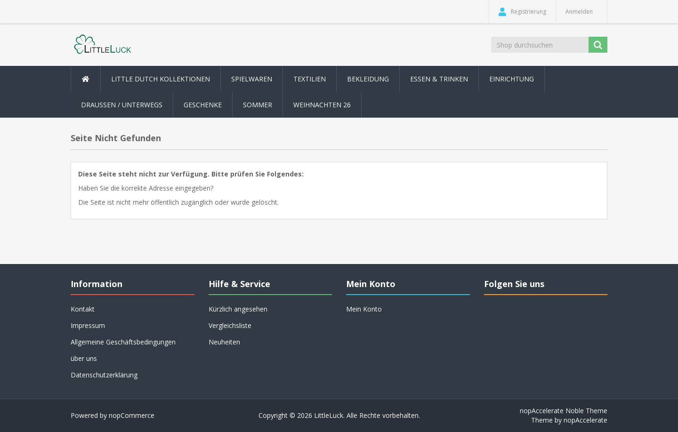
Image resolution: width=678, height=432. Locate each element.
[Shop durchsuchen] (540, 45)
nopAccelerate (585, 420)
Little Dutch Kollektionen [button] (160, 78)
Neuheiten (224, 341)
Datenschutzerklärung (104, 374)
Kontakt (83, 308)
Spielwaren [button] (251, 78)
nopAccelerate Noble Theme (563, 410)
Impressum (88, 325)
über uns (84, 358)
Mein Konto (364, 308)
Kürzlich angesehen (238, 308)
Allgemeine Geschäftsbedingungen (123, 341)
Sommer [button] (257, 104)
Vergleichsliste (230, 325)
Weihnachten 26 (322, 104)
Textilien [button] (309, 78)
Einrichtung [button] (511, 78)
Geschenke (203, 104)
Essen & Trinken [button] (439, 78)
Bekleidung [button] (368, 78)
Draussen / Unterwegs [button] (121, 104)
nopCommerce (131, 415)
